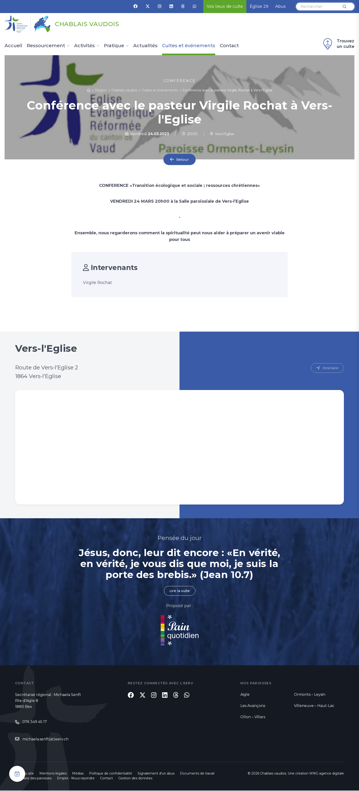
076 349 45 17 (34, 722)
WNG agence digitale (326, 774)
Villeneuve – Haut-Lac (314, 706)
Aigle (245, 695)
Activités (84, 45)
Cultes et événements (188, 45)
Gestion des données (135, 779)
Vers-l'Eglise (222, 134)
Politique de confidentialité (110, 774)
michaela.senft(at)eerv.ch (45, 739)
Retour (182, 159)
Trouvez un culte (338, 44)
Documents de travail (197, 774)
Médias (78, 774)
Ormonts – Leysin (309, 695)
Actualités (145, 45)
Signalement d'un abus (156, 774)
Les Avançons (252, 706)
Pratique (114, 45)
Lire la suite (179, 591)
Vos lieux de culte (225, 6)
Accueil (13, 45)
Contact (229, 45)
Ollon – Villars (252, 717)
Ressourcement (46, 45)
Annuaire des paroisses (33, 779)
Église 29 (259, 6)
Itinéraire (330, 368)
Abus (280, 6)
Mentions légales (53, 774)
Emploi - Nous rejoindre (76, 779)
